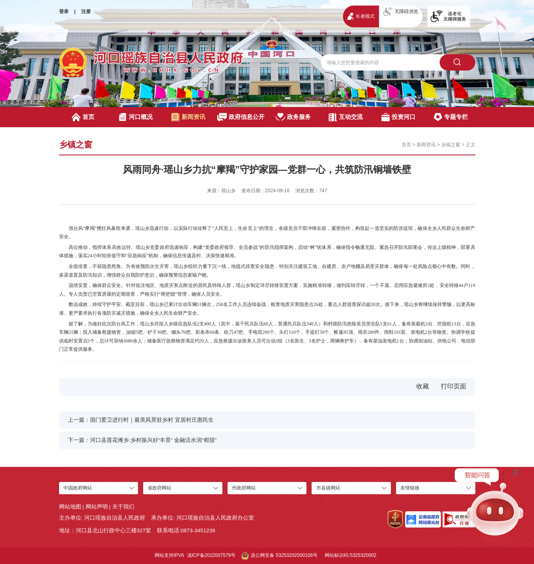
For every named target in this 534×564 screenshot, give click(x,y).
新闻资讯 (188, 117)
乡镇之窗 (450, 144)
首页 (83, 117)
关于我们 (123, 507)
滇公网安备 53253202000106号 (279, 556)
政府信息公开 (240, 117)
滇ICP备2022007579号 (211, 555)
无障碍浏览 (400, 12)
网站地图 (70, 507)
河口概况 (136, 117)
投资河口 (398, 117)
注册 (86, 11)
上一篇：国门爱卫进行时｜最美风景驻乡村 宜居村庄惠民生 (141, 420)
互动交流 (346, 117)
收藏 (422, 386)
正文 (470, 144)
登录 (64, 11)
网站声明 (97, 507)
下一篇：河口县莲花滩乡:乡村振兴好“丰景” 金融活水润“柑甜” (142, 440)
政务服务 (293, 117)
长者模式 (361, 16)
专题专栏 (451, 117)
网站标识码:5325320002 (350, 555)
